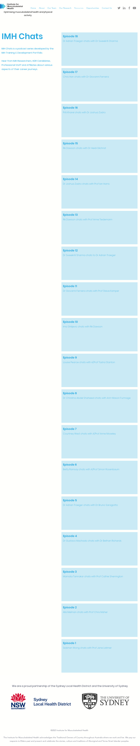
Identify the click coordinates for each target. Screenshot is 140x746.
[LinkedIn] (124, 8)
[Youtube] (134, 8)
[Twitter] (119, 8)
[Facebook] (129, 8)
